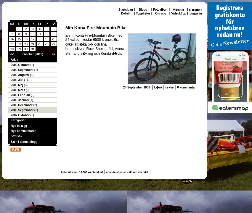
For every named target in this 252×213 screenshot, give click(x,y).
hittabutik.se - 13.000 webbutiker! (82, 172)
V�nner (178, 10)
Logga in (196, 13)
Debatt (125, 13)
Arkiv (14, 59)
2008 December (22, 105)
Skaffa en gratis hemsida (161, 180)
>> (53, 54)
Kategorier (18, 120)
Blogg (143, 9)
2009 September (22, 70)
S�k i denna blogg (24, 141)
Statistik (16, 136)
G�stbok (195, 10)
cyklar (169, 87)
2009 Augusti (20, 75)
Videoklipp (178, 13)
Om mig (160, 13)
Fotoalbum (160, 9)
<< (12, 54)
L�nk (158, 87)
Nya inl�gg (19, 126)
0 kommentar (186, 87)
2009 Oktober (20, 65)
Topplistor (143, 13)
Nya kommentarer (23, 131)
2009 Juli (17, 80)
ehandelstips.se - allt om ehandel (127, 172)
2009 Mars (18, 90)
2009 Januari (20, 100)
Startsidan (125, 9)
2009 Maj (17, 85)
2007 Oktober (20, 115)
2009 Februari (21, 95)
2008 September (22, 110)
